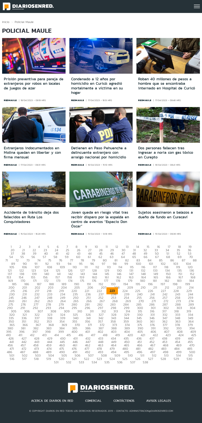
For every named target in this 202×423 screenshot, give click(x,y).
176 (94, 280)
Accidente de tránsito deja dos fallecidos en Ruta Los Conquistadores (31, 217)
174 (70, 280)
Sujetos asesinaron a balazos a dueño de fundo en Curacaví (165, 215)
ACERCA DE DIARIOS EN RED (52, 400)
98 (115, 263)
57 (44, 257)
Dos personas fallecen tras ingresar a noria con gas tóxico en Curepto (165, 152)
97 (103, 263)
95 (81, 263)
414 (56, 335)
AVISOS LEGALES (158, 400)
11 (107, 246)
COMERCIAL (93, 400)
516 (12, 359)
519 (48, 359)
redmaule (10, 100)
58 (55, 257)
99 (126, 263)
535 (107, 362)
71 (6, 260)
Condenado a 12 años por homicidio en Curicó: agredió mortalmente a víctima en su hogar (97, 86)
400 (74, 331)
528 (163, 359)
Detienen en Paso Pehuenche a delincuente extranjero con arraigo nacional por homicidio (98, 152)
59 (67, 257)
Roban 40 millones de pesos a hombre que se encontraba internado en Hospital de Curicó (166, 83)
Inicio (5, 21)
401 (87, 331)
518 (36, 359)
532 (68, 362)
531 (56, 362)
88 (195, 260)
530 (189, 359)
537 (132, 362)
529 (176, 359)
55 (22, 257)
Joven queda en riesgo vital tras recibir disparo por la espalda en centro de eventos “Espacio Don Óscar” (100, 219)
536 (120, 362)
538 (145, 362)
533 (81, 362)
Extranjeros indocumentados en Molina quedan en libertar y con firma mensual (32, 152)
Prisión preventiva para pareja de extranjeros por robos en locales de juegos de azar (33, 83)
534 (94, 362)
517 (24, 359)
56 (33, 257)
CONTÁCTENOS (123, 400)
